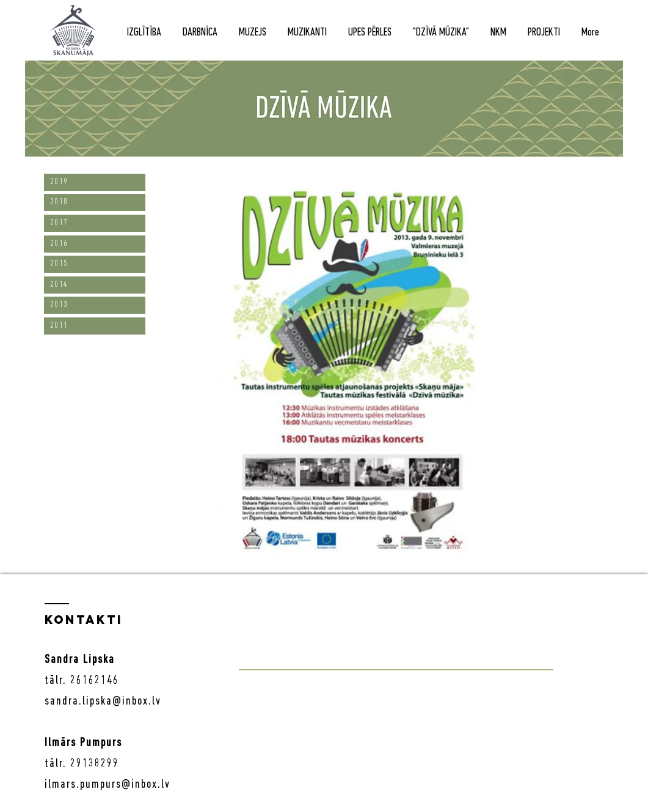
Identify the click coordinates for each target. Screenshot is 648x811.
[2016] (94, 244)
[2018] (94, 202)
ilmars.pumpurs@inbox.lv (107, 785)
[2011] (94, 326)
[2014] (94, 285)
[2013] (94, 305)
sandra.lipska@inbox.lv (103, 701)
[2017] (94, 223)
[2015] (94, 264)
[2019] (94, 182)
